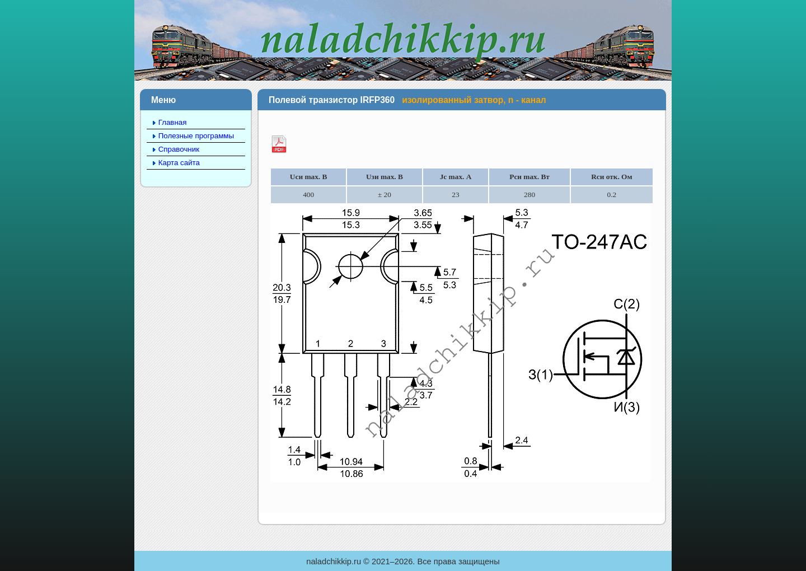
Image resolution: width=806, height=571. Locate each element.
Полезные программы (196, 136)
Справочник (178, 149)
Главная (172, 122)
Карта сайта (179, 162)
